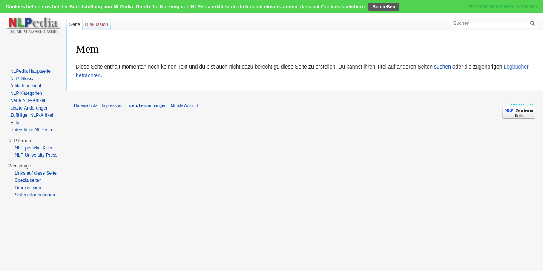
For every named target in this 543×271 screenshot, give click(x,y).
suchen (442, 67)
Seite (74, 24)
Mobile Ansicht (184, 105)
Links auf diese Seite (36, 173)
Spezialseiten (28, 180)
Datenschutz (85, 105)
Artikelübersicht (25, 85)
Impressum (111, 105)
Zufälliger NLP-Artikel (31, 115)
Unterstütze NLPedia (31, 129)
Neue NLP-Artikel (27, 100)
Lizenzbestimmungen (147, 105)
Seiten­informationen (35, 195)
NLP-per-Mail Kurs (33, 148)
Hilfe (14, 122)
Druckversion (28, 187)
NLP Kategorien (26, 93)
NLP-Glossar (23, 78)
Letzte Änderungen (29, 108)
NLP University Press (36, 155)
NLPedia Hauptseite (30, 71)
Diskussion (96, 24)
